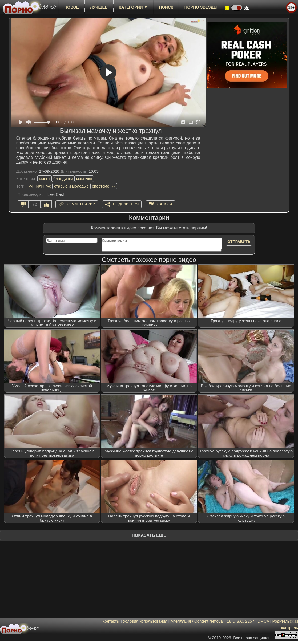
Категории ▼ (133, 7)
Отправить (239, 242)
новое (71, 7)
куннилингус (39, 186)
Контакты (111, 621)
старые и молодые (71, 186)
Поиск (166, 7)
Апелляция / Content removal (197, 621)
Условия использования (145, 621)
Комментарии (80, 204)
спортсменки (103, 186)
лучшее (98, 7)
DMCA (263, 621)
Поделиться (126, 204)
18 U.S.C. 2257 (240, 621)
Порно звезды (201, 7)
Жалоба (164, 204)
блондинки (63, 178)
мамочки (84, 178)
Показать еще (149, 535)
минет (44, 178)
